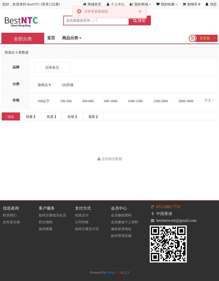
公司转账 (82, 222)
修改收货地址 (121, 229)
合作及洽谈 (11, 222)
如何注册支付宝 (87, 229)
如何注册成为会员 (52, 215)
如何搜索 (45, 229)
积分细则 (45, 222)
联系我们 (10, 215)
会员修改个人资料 (124, 222)
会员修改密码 (121, 215)
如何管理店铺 (121, 236)
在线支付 (82, 215)
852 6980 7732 (168, 207)
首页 (51, 38)
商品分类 (71, 38)
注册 (55, 4)
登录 (45, 4)
